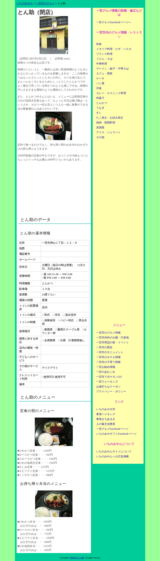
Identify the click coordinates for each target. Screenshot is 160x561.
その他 (100, 137)
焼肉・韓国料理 (105, 122)
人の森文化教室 (105, 423)
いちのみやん (25, 3)
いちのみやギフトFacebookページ (116, 433)
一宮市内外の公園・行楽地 (112, 337)
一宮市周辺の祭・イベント (112, 342)
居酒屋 (100, 127)
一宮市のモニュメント (109, 352)
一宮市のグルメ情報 (108, 332)
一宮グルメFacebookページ (112, 428)
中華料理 (101, 63)
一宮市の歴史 (104, 347)
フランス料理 (104, 53)
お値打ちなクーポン (108, 386)
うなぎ (100, 107)
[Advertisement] (54, 186)
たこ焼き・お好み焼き (109, 117)
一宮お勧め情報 (105, 366)
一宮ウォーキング (107, 381)
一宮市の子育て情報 (108, 362)
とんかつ (101, 102)
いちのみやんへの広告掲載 (112, 456)
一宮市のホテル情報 (108, 357)
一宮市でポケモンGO (109, 376)
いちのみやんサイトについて (113, 451)
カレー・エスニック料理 (111, 93)
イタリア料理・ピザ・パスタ (113, 49)
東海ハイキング (105, 414)
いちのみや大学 (105, 409)
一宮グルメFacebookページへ (113, 22)
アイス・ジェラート (108, 132)
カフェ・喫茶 (104, 73)
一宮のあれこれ (105, 371)
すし (99, 112)
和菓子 (100, 98)
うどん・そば (104, 58)
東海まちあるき (105, 419)
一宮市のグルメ (45, 3)
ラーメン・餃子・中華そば (112, 68)
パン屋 (100, 83)
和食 (99, 44)
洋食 (99, 88)
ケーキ (100, 78)
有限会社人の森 (77, 558)
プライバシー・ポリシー (111, 391)
